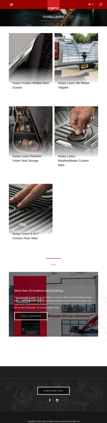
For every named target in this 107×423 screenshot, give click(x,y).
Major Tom (76, 421)
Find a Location (31, 316)
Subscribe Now (53, 391)
